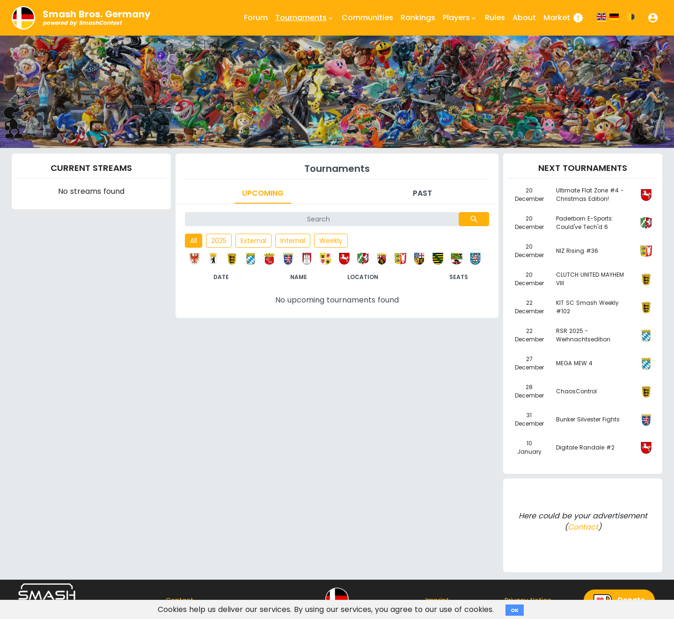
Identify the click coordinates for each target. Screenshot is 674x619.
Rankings (418, 17)
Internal (292, 240)
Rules (495, 17)
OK (515, 610)
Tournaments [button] (304, 17)
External (253, 240)
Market (563, 17)
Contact (583, 527)
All (193, 240)
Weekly (331, 240)
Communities (367, 17)
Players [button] (460, 17)
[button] (653, 17)
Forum (256, 17)
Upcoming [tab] (263, 193)
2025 (219, 240)
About (524, 17)
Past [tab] (422, 193)
